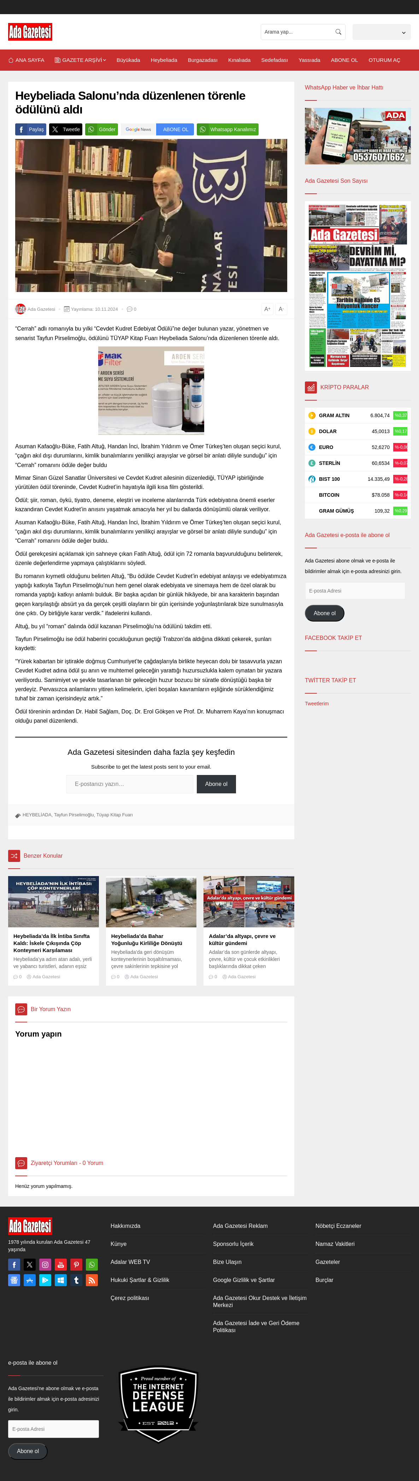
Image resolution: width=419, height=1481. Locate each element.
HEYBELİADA (37, 814)
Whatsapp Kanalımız (226, 129)
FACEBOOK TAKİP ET (333, 638)
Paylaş (29, 129)
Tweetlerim (317, 703)
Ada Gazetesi (41, 309)
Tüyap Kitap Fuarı (114, 814)
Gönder (100, 129)
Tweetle (64, 129)
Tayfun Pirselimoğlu (74, 814)
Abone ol (216, 784)
